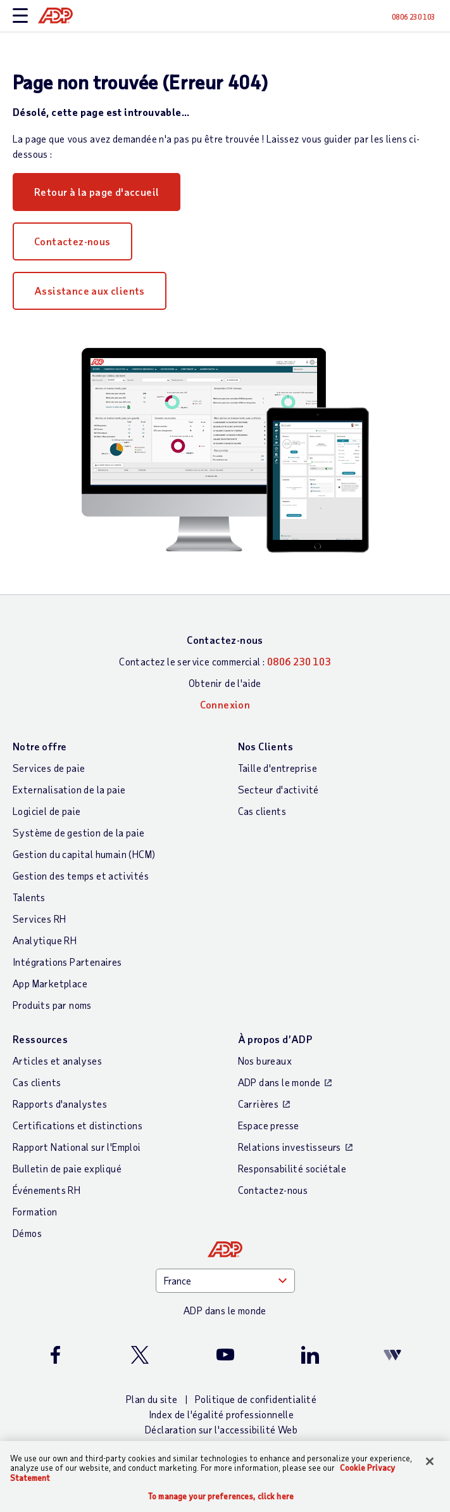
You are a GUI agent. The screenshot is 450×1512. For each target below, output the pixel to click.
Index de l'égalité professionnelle (221, 1414)
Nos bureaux (265, 1060)
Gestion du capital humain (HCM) (84, 854)
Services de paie (49, 768)
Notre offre (39, 746)
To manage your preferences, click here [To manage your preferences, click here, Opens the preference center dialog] (221, 1496)
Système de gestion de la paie (79, 832)
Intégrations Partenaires (67, 962)
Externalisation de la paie (69, 789)
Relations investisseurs (289, 1147)
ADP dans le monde (279, 1082)
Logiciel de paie (46, 811)
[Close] (430, 1461)
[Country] (225, 1281)
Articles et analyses (57, 1060)
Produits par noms (52, 1005)
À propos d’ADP (275, 1039)
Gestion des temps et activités (81, 875)
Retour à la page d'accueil (96, 192)
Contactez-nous (72, 241)
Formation (35, 1211)
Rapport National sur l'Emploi (77, 1147)
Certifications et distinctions (77, 1125)
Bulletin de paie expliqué (67, 1168)
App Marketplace (50, 983)
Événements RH (46, 1190)
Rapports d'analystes (60, 1104)
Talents (29, 897)
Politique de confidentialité (255, 1399)
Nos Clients (265, 746)
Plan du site (152, 1399)
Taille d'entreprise (278, 768)
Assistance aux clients (89, 291)
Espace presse (268, 1125)
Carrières (258, 1104)
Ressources (40, 1039)
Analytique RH (45, 940)
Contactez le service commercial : (224, 661)
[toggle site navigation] (20, 16)
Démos (27, 1233)
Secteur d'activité (278, 789)
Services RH (39, 919)
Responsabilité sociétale (292, 1168)
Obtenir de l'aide (225, 683)
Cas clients (262, 811)
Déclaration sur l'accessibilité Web (221, 1429)
